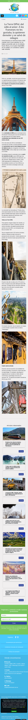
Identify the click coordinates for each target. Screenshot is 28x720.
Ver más (21, 451)
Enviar (14, 623)
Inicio (9, 1)
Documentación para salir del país (14, 642)
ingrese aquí (21, 716)
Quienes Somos (16, 1)
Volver (3, 19)
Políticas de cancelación (14, 651)
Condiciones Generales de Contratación (14, 647)
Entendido (14, 711)
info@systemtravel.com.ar (11, 687)
